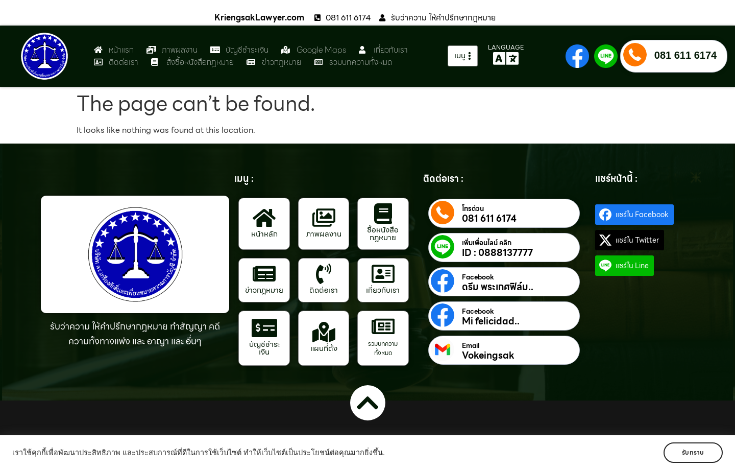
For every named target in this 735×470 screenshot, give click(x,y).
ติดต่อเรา (323, 290)
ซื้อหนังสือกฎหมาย (383, 234)
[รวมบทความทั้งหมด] (383, 326)
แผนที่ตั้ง (323, 348)
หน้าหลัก (264, 234)
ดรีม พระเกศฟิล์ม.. (497, 287)
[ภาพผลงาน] (323, 217)
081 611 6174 (685, 55)
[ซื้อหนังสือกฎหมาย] (383, 213)
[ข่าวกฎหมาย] (264, 274)
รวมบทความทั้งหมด (383, 348)
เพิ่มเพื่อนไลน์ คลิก (486, 243)
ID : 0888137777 (497, 252)
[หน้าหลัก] (264, 217)
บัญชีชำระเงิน (264, 348)
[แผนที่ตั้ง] (323, 332)
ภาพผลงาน (323, 234)
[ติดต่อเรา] (323, 274)
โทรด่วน (473, 209)
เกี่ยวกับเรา (383, 290)
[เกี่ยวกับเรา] (383, 274)
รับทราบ (693, 452)
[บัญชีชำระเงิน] (264, 328)
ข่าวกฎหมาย (264, 290)
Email (470, 346)
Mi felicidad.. (491, 321)
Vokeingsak (488, 355)
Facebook (478, 277)
